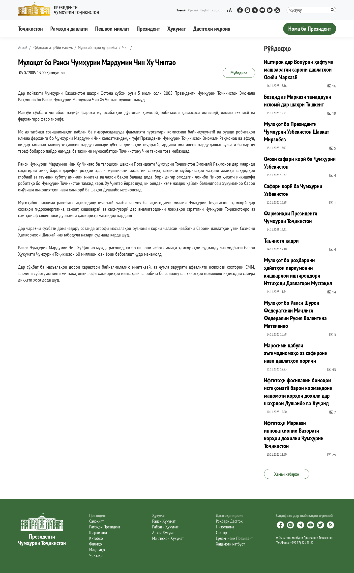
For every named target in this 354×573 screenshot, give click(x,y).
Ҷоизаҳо (96, 555)
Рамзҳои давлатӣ (69, 28)
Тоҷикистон (30, 28)
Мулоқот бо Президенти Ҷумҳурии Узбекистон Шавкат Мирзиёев (296, 131)
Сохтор (221, 532)
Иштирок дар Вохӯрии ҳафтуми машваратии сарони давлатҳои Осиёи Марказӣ (298, 69)
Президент (148, 28)
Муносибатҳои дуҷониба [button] (97, 47)
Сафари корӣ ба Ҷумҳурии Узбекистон (293, 190)
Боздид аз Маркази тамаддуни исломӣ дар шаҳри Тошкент (297, 100)
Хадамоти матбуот (230, 544)
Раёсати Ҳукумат (165, 527)
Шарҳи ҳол (98, 532)
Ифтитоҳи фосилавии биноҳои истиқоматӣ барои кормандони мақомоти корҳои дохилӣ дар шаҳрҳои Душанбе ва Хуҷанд (298, 391)
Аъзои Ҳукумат (164, 532)
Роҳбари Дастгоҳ (229, 521)
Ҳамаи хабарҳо (286, 474)
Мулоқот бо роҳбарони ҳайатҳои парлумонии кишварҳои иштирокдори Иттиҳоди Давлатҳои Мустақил (298, 271)
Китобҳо (96, 538)
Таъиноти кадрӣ (281, 240)
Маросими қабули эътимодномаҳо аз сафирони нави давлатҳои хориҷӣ (295, 353)
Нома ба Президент (309, 28)
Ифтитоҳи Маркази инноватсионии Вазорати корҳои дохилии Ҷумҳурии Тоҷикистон (294, 434)
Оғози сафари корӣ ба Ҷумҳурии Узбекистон (300, 162)
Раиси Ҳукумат (164, 521)
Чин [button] (125, 47)
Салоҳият (96, 521)
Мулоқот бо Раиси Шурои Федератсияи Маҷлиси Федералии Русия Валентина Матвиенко (295, 314)
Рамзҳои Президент (104, 527)
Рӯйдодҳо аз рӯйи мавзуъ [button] (52, 47)
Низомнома (225, 527)
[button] (60, 9)
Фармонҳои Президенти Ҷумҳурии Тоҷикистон (290, 217)
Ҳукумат (176, 28)
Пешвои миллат (112, 28)
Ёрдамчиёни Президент (234, 538)
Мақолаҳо (97, 549)
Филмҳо (95, 544)
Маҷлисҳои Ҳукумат (168, 538)
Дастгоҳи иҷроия (211, 28)
